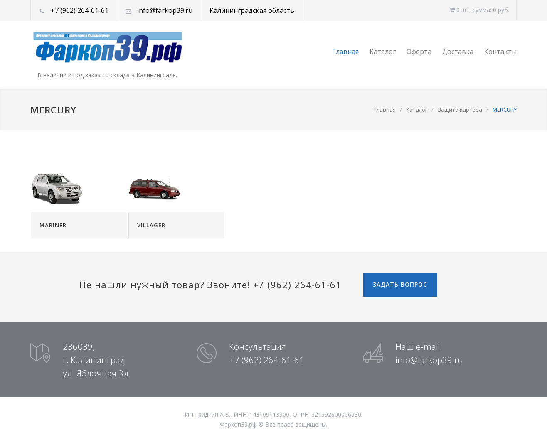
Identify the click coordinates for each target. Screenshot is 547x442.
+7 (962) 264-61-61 (79, 10)
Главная (345, 51)
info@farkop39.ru (164, 10)
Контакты (500, 51)
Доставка (457, 51)
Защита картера (460, 109)
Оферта (419, 51)
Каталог (383, 51)
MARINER (53, 225)
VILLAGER (151, 225)
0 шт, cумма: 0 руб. (479, 10)
